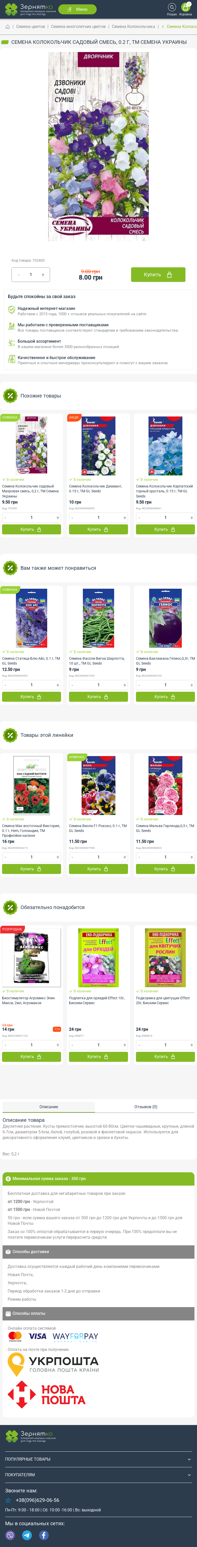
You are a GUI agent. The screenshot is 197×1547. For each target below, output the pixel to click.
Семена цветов (30, 26)
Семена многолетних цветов (78, 26)
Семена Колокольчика (133, 26)
